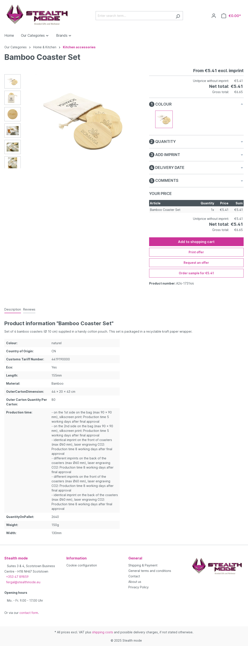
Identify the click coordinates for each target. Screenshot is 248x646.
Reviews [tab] (29, 309)
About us (134, 581)
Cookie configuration (81, 565)
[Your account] (214, 16)
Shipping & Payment (142, 565)
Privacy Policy (138, 587)
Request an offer (196, 262)
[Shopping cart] (231, 16)
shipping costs (102, 632)
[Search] (178, 15)
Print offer (196, 252)
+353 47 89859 (17, 576)
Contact (134, 576)
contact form (28, 613)
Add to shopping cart (196, 242)
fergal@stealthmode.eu (23, 582)
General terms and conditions (149, 571)
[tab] (12, 309)
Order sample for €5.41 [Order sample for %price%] (196, 273)
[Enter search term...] (134, 15)
